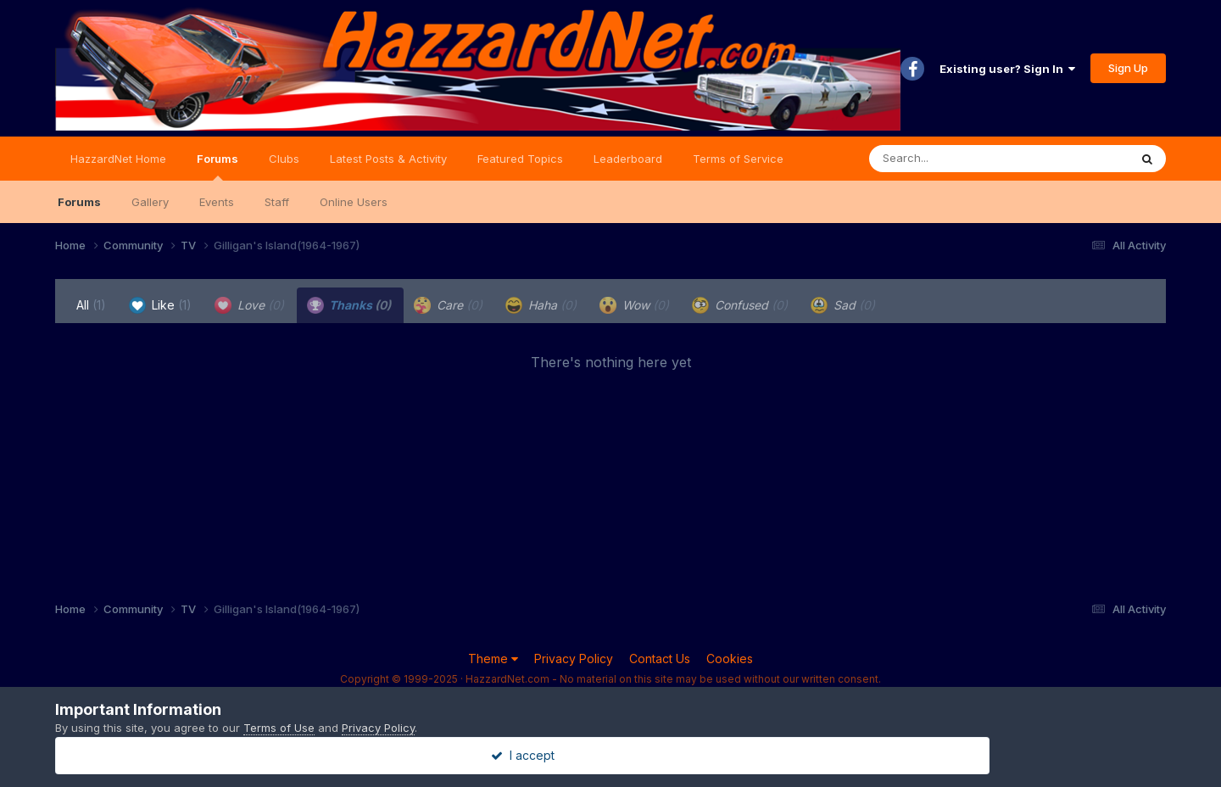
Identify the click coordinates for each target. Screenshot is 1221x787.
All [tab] (91, 305)
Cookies (729, 658)
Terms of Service (738, 158)
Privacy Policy (573, 658)
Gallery (150, 202)
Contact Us (659, 658)
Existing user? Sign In (1007, 68)
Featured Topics (520, 158)
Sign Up (1128, 68)
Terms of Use (279, 727)
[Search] (952, 158)
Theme (493, 658)
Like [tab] (160, 305)
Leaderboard (628, 158)
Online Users (353, 202)
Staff (277, 202)
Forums (217, 166)
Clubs (284, 158)
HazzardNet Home (118, 158)
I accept (611, 755)
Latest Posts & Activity (388, 158)
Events (216, 202)
